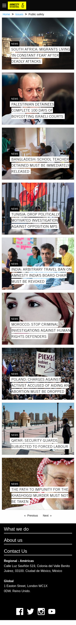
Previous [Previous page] (32, 515)
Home (6, 14)
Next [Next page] (46, 515)
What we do (16, 529)
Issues (19, 14)
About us (13, 540)
